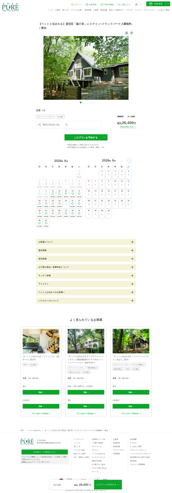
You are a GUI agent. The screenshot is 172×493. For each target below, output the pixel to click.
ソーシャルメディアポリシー (141, 454)
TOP (22, 430)
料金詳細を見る (127, 127)
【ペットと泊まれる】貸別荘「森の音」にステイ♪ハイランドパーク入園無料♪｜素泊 (76, 430)
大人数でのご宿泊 (98, 464)
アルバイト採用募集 (137, 464)
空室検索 (116, 454)
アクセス (129, 10)
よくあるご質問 (163, 10)
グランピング (97, 446)
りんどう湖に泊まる (99, 468)
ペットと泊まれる (34, 430)
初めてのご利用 (79, 454)
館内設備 (103, 10)
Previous (24, 341)
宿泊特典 (88, 10)
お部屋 (57, 10)
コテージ (95, 450)
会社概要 (133, 439)
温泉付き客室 (97, 461)
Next (58, 341)
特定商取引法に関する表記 (140, 457)
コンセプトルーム (98, 457)
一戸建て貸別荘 (97, 443)
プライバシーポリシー (138, 450)
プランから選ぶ (77, 10)
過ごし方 (65, 10)
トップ (50, 10)
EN (141, 4)
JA (136, 4)
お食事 (95, 10)
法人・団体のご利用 (81, 457)
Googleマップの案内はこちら (45, 452)
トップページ (79, 439)
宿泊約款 (133, 461)
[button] (81, 102)
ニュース (138, 10)
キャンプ (95, 472)
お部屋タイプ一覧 (98, 439)
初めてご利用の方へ (116, 10)
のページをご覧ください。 (37, 462)
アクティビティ (149, 10)
